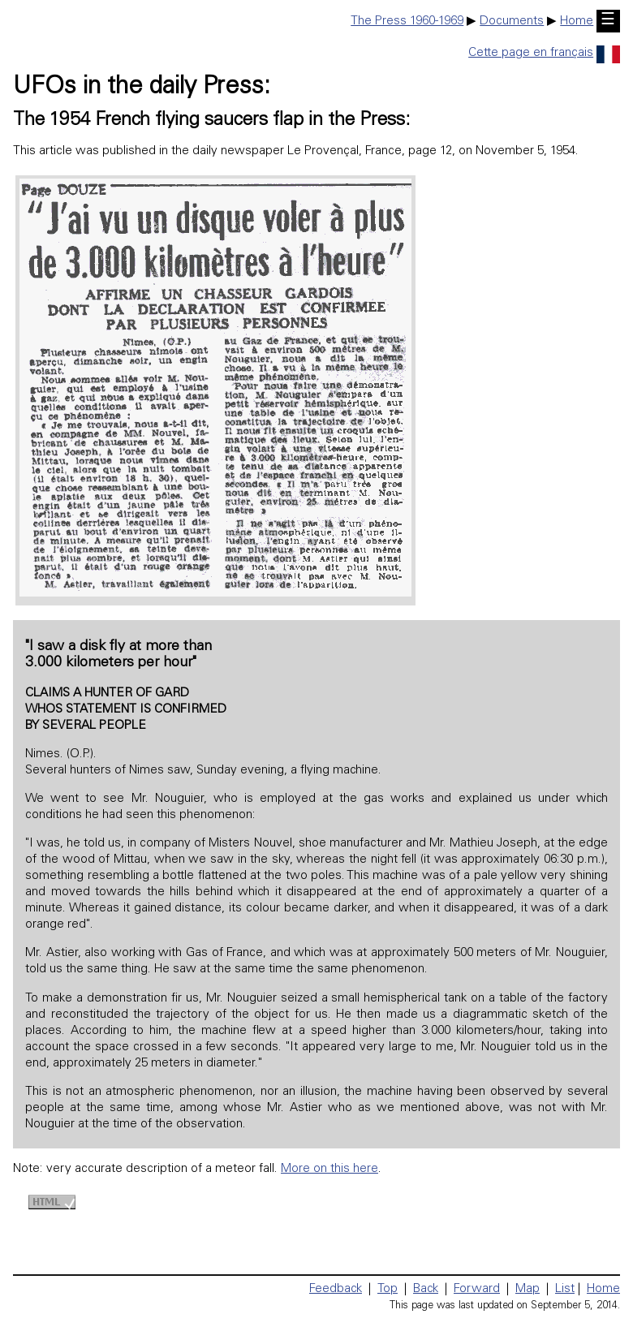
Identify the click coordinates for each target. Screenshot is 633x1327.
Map (527, 1289)
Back (425, 1289)
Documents (512, 21)
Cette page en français (544, 53)
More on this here (329, 1169)
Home (576, 21)
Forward (477, 1289)
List (565, 1289)
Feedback (335, 1289)
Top (387, 1289)
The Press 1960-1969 (407, 21)
